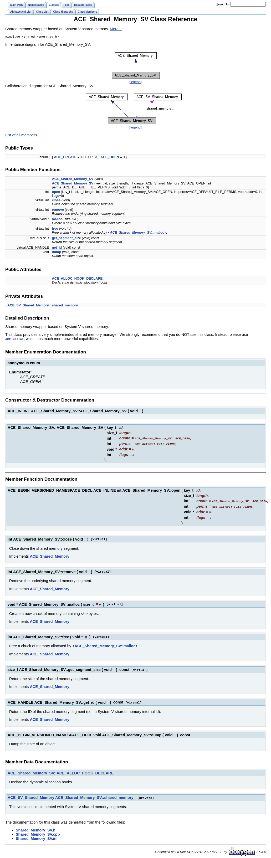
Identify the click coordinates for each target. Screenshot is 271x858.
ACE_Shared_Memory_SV (72, 179)
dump (56, 252)
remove (58, 210)
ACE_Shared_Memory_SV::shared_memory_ (95, 795)
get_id (57, 248)
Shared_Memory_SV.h (35, 827)
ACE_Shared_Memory (49, 554)
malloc (57, 220)
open (56, 192)
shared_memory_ (66, 306)
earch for (223, 4)
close (56, 201)
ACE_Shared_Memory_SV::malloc (137, 233)
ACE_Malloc (14, 339)
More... (116, 29)
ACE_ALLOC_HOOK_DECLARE (77, 279)
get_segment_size (66, 238)
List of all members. (21, 135)
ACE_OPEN (109, 158)
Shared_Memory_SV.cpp (38, 831)
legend (135, 82)
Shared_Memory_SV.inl (37, 836)
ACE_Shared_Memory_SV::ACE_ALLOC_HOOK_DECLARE (61, 770)
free (55, 229)
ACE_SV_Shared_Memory (28, 306)
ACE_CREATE (65, 158)
